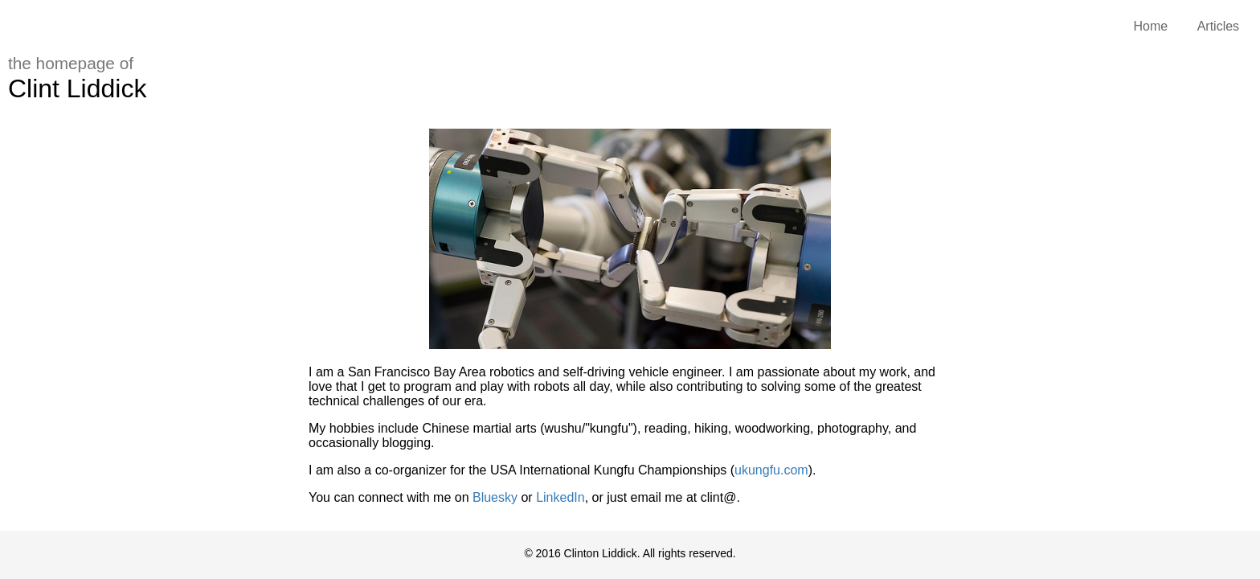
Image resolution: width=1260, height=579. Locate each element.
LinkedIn (560, 497)
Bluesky (495, 497)
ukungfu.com (771, 470)
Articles (1218, 26)
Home (1151, 26)
